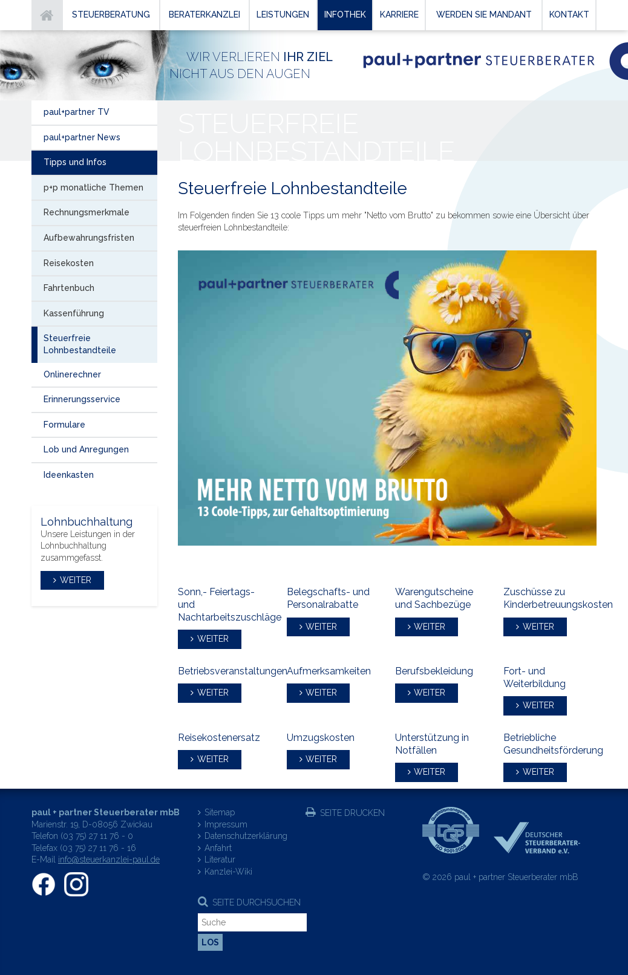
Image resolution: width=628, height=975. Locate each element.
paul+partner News (82, 137)
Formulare (64, 424)
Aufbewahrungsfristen (89, 238)
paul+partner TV (77, 112)
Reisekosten (69, 263)
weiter (213, 639)
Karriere (399, 14)
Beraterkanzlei (204, 14)
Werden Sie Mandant (484, 14)
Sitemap (219, 812)
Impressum (225, 824)
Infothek (345, 14)
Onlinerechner (72, 374)
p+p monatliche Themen (93, 187)
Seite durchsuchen (256, 902)
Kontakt (569, 14)
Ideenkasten (69, 475)
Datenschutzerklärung (245, 836)
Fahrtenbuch (69, 288)
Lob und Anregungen (86, 449)
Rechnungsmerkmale (86, 212)
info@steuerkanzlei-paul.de (109, 859)
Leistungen (283, 14)
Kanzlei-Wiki (228, 871)
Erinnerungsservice (82, 399)
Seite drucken (352, 813)
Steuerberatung (111, 14)
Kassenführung (74, 313)
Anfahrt (218, 848)
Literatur (219, 859)
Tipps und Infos (75, 162)
